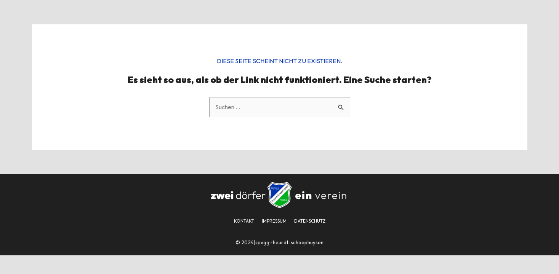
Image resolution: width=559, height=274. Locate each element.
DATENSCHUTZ (309, 221)
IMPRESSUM (274, 221)
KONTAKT (244, 221)
